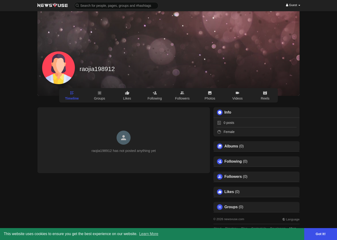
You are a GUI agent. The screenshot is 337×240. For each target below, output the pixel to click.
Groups (231, 207)
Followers (233, 177)
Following (233, 161)
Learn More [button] (148, 234)
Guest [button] (293, 5)
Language (291, 219)
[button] (116, 5)
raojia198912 (97, 68)
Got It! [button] (321, 234)
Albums (231, 146)
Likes (229, 192)
